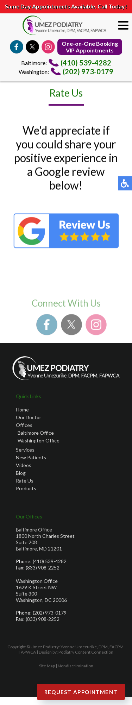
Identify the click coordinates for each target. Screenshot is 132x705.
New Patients (31, 457)
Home (22, 410)
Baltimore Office (36, 433)
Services (25, 450)
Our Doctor (28, 417)
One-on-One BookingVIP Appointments (90, 46)
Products (26, 488)
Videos (23, 465)
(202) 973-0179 (88, 71)
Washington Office (38, 440)
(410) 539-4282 (86, 62)
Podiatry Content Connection (85, 652)
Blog (21, 473)
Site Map (47, 665)
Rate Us (24, 481)
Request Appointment (81, 692)
